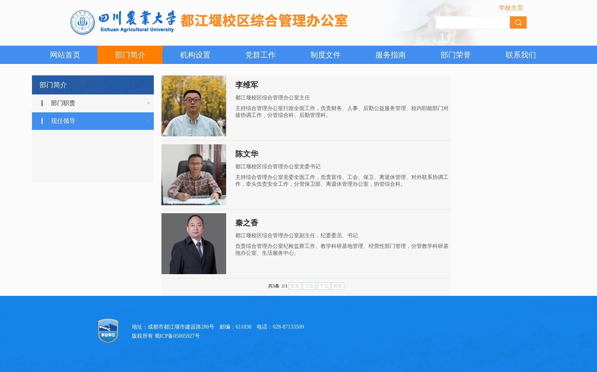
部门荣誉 (456, 55)
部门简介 (130, 55)
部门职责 (63, 103)
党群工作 (260, 55)
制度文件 (325, 55)
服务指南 (390, 55)
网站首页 (65, 55)
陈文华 (246, 154)
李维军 (246, 85)
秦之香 (246, 223)
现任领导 (63, 121)
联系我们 (521, 55)
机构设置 (195, 55)
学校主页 (511, 8)
